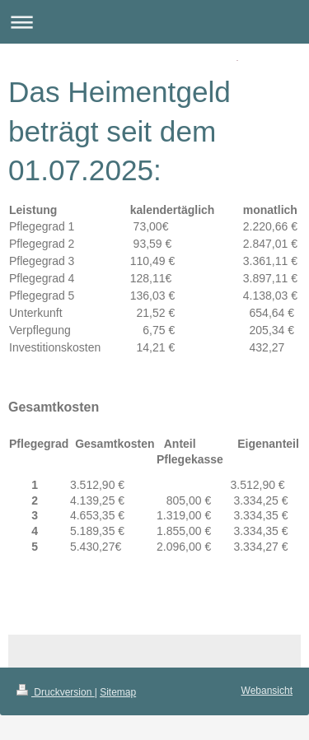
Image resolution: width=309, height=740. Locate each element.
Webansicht (267, 690)
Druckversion (55, 692)
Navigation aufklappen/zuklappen (154, 22)
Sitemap (118, 692)
